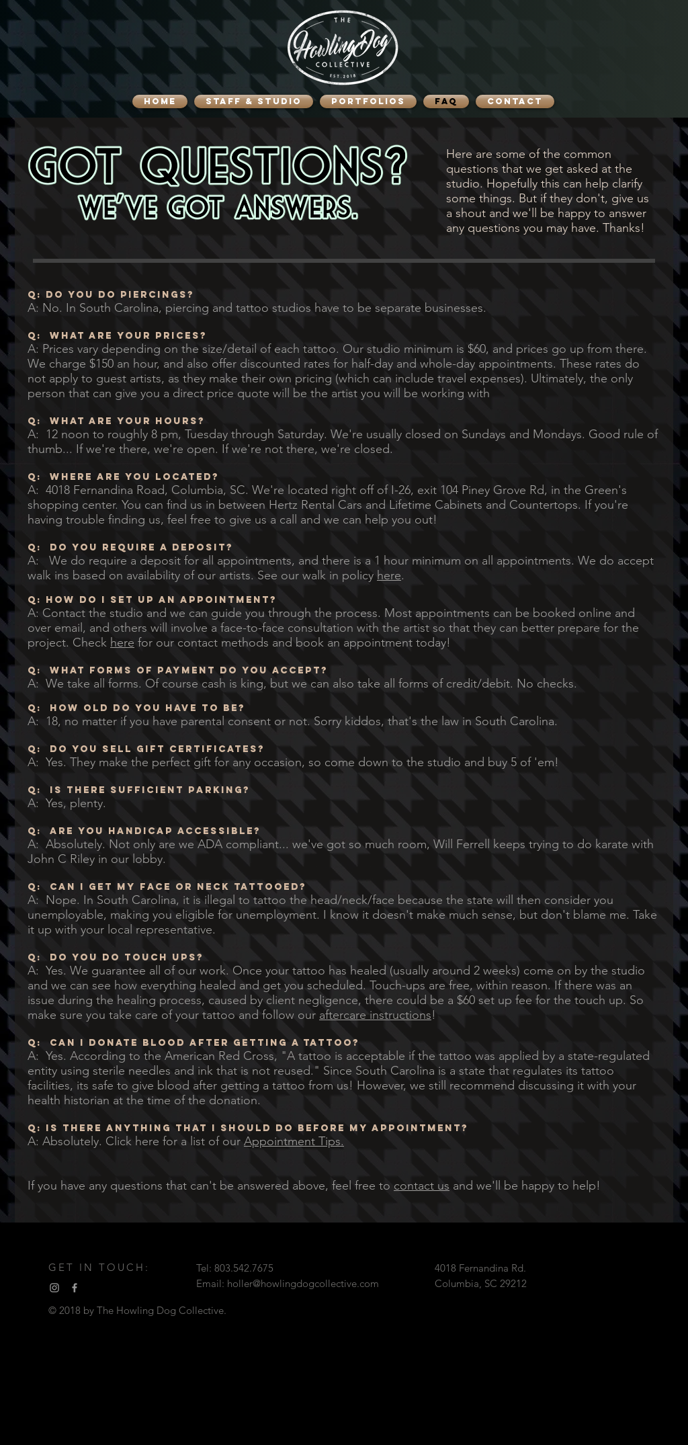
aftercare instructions (375, 1014)
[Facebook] (75, 1288)
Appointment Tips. (294, 1141)
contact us (421, 1185)
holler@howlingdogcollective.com (303, 1283)
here (389, 575)
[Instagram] (54, 1288)
